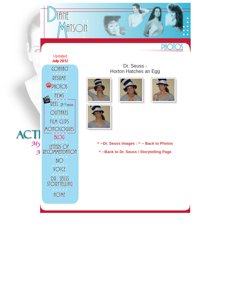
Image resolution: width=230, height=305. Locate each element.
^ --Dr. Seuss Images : (117, 143)
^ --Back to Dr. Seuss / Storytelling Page (135, 152)
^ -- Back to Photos (155, 143)
